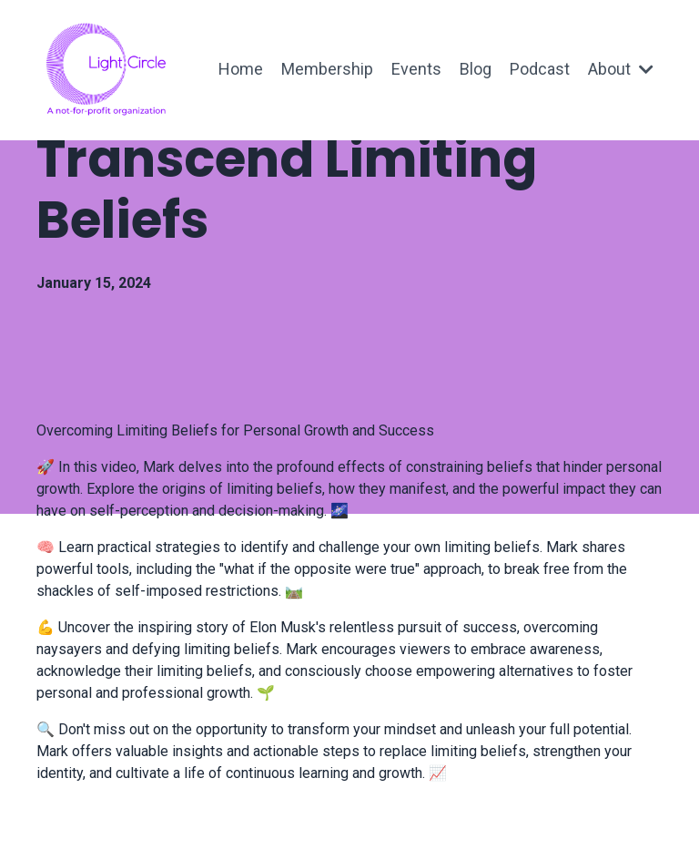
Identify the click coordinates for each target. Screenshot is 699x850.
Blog (475, 68)
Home (240, 68)
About (620, 68)
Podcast (540, 68)
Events (416, 68)
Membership (327, 68)
